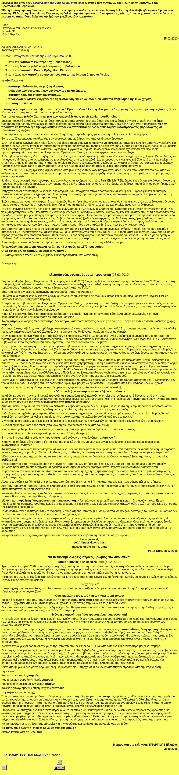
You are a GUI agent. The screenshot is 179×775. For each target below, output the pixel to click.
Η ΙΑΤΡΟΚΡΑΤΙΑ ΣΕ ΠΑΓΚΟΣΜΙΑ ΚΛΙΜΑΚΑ (30, 754)
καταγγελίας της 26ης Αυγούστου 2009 (58, 2)
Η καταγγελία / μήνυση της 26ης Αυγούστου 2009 (42, 56)
